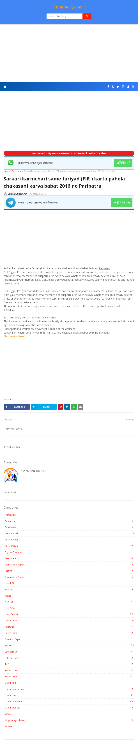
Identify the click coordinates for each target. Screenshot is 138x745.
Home (7, 171)
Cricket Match (69, 533)
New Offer (69, 608)
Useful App (69, 682)
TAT (69, 664)
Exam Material (69, 558)
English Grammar (69, 552)
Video (69, 713)
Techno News (69, 670)
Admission (69, 514)
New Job (69, 601)
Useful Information (69, 689)
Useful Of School (69, 701)
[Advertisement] (69, 53)
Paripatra (17, 171)
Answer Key (69, 521)
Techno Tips (69, 676)
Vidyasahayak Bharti (69, 720)
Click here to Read (14, 336)
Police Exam (69, 633)
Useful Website (69, 707)
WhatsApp (69, 726)
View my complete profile (33, 470)
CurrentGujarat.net (17, 193)
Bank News (69, 527)
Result (69, 645)
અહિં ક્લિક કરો (122, 202)
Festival (69, 570)
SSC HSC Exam (69, 658)
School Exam (69, 651)
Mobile (69, 589)
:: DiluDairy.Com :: (69, 7)
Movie (69, 595)
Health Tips (69, 583)
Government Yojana (69, 577)
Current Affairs (69, 539)
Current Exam (69, 545)
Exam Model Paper (69, 564)
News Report (69, 614)
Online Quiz (69, 620)
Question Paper (69, 639)
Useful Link (69, 695)
